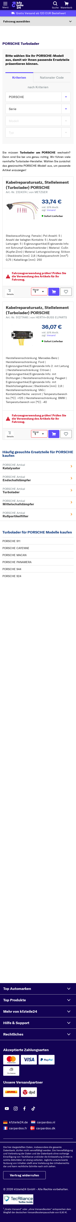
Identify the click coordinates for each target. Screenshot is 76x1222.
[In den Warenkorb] (53, 292)
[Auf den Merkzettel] (66, 292)
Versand (51, 210)
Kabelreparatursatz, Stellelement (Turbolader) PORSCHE (37, 185)
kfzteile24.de (18, 1122)
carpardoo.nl (46, 1122)
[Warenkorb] (66, 5)
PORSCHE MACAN (14, 555)
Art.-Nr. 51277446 (36, 317)
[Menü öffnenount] (5, 3)
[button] (38, 988)
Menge (36, 290)
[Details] (9, 293)
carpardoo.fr (18, 1128)
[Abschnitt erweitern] (38, 21)
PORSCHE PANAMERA (16, 562)
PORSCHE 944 (11, 569)
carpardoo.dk (45, 1128)
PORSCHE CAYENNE (15, 548)
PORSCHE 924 (11, 576)
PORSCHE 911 (11, 541)
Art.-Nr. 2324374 (27, 192)
